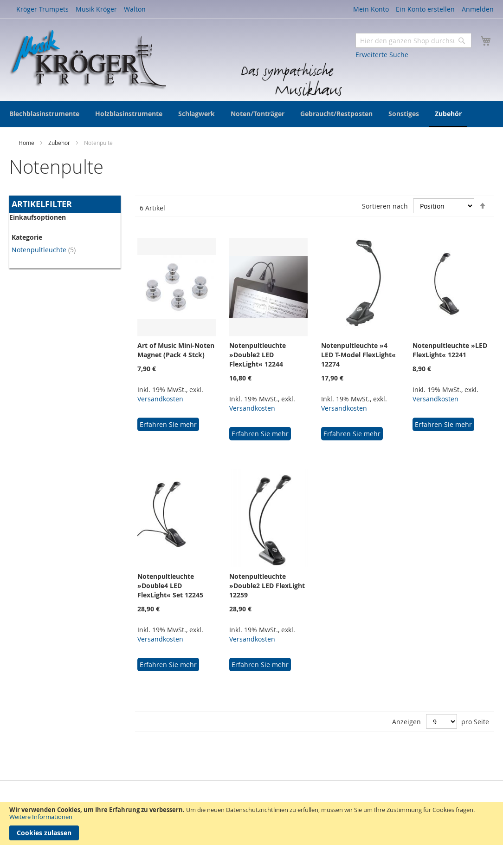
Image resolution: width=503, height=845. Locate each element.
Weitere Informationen (40, 816)
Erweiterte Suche (381, 54)
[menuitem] (44, 113)
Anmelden (478, 9)
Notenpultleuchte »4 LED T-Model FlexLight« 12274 (358, 354)
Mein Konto (371, 9)
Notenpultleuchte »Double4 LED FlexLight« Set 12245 (170, 585)
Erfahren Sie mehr (168, 424)
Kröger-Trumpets (42, 9)
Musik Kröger (96, 9)
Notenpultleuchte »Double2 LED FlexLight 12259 (267, 585)
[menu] (251, 114)
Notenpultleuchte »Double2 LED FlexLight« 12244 (257, 354)
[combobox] (413, 40)
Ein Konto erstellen (425, 9)
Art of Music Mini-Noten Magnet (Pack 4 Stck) (175, 350)
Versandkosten (160, 398)
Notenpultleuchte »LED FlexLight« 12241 (450, 350)
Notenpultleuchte (44, 249)
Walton (135, 9)
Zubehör (59, 142)
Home (27, 142)
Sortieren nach (385, 206)
